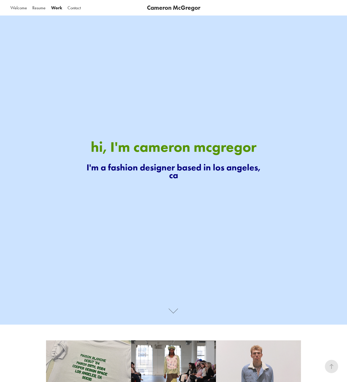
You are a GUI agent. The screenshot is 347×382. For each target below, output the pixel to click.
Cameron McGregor (173, 7)
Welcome (18, 7)
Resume (39, 7)
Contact (74, 7)
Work (56, 7)
